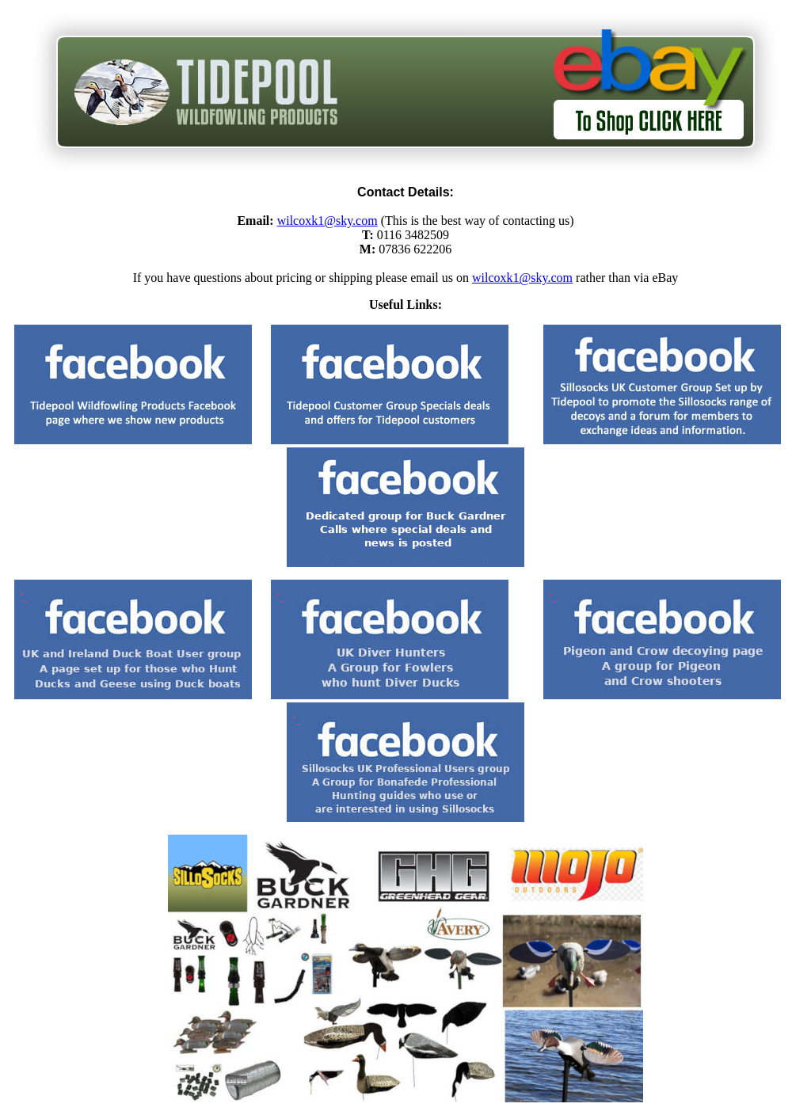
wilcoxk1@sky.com (327, 220)
